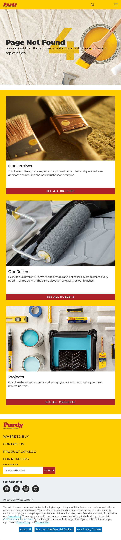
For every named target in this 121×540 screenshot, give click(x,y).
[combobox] (62, 4)
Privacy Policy (14, 516)
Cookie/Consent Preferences (17, 519)
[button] (116, 4)
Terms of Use (42, 522)
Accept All (25, 529)
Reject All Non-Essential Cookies (54, 529)
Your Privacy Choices (89, 529)
